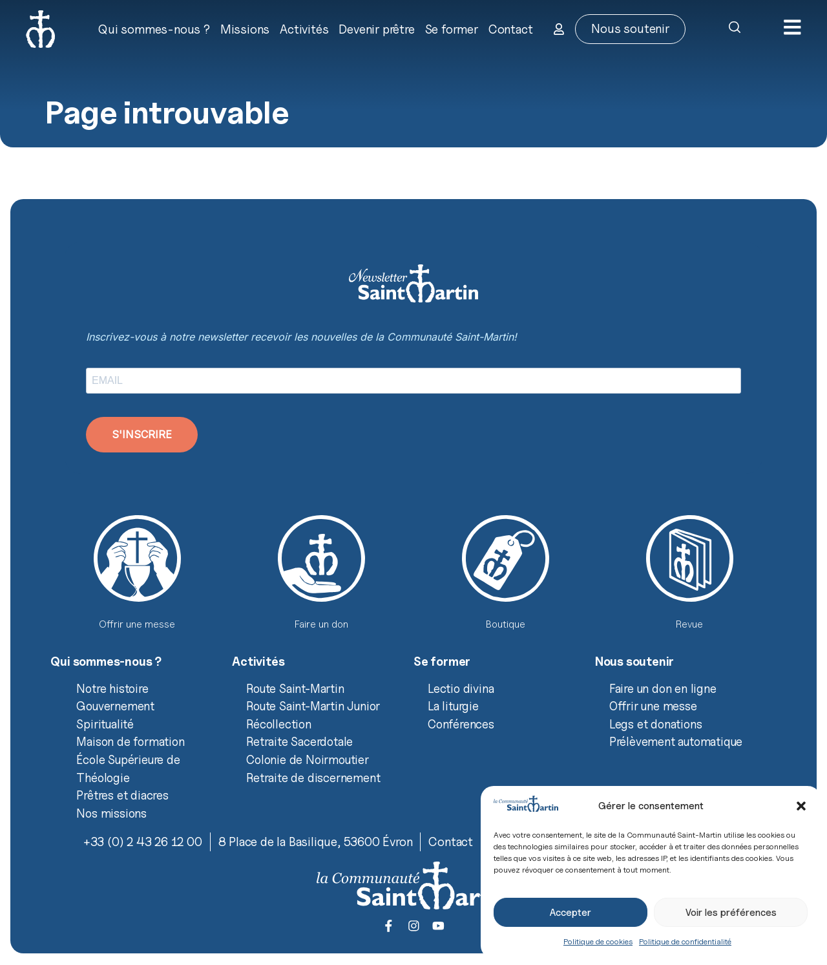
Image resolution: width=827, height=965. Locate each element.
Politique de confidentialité (685, 941)
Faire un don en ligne (663, 688)
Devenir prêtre (376, 29)
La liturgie (453, 706)
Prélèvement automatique (675, 741)
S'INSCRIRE (142, 434)
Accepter (570, 912)
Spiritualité (105, 724)
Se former (450, 29)
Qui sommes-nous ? (153, 29)
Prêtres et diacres (122, 795)
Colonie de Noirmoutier (307, 759)
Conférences (461, 724)
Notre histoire (112, 688)
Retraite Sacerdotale (299, 741)
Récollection (278, 724)
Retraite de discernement (313, 777)
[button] (801, 806)
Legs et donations (655, 724)
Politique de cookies (598, 941)
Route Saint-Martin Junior (313, 706)
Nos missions (111, 813)
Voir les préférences (731, 912)
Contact (510, 29)
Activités (303, 29)
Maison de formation (130, 741)
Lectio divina (461, 688)
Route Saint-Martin (295, 688)
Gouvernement (115, 706)
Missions (244, 29)
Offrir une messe (653, 706)
